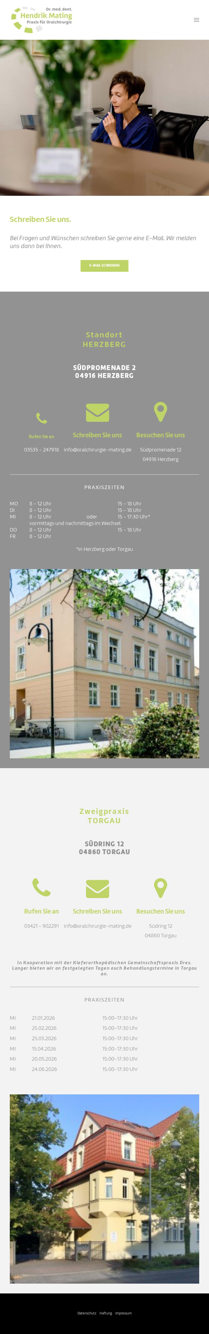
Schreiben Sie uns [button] (97, 435)
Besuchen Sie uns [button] (160, 435)
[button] (196, 20)
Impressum (123, 1313)
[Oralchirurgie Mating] (41, 20)
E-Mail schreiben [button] (104, 265)
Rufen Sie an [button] (41, 437)
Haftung (106, 1313)
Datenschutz (87, 1313)
